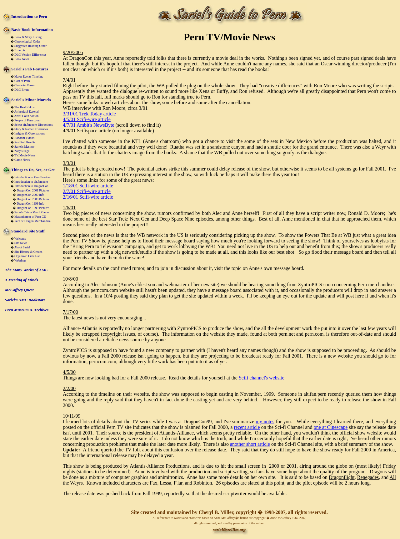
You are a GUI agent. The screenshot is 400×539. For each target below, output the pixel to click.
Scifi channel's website (261, 377)
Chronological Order (27, 41)
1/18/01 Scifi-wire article (88, 185)
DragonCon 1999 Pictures (33, 208)
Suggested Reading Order (30, 46)
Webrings (20, 260)
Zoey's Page (21, 151)
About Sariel (22, 247)
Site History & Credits (28, 251)
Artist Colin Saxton (26, 116)
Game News (22, 159)
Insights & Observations (29, 133)
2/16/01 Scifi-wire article (88, 197)
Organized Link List (27, 256)
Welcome (20, 238)
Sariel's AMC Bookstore (25, 299)
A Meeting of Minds (21, 279)
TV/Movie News (25, 155)
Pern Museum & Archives (26, 310)
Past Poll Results (24, 142)
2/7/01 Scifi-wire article (87, 191)
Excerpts (19, 50)
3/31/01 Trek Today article (89, 113)
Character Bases (24, 85)
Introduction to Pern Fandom (32, 177)
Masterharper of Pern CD (30, 216)
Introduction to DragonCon (31, 186)
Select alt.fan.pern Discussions (33, 124)
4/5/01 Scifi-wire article (87, 119)
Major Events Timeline (28, 76)
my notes (265, 421)
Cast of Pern (22, 81)
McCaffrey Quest (19, 289)
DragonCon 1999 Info (30, 203)
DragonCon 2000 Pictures (33, 199)
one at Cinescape (331, 427)
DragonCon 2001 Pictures (33, 190)
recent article (247, 427)
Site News (20, 243)
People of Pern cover (27, 120)
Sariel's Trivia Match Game (31, 212)
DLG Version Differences (30, 54)
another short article (250, 444)
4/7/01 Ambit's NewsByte (88, 125)
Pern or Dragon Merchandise (32, 221)
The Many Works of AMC (26, 269)
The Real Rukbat (25, 107)
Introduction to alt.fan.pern (31, 181)
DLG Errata (21, 89)
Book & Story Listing (28, 37)
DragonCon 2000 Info (30, 194)
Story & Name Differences (31, 129)
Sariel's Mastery (24, 146)
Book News (21, 59)
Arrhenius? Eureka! (26, 111)
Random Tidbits (24, 138)
